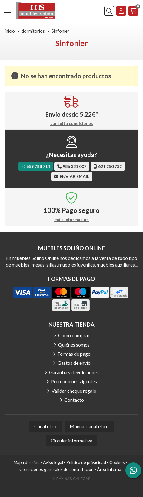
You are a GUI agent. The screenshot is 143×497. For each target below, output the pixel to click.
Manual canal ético (89, 426)
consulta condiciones (71, 123)
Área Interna (109, 469)
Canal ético (46, 426)
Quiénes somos (74, 345)
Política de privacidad (86, 462)
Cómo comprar (74, 335)
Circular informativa (71, 440)
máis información (71, 219)
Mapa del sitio (27, 462)
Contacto (74, 400)
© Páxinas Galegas (72, 479)
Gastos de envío (74, 363)
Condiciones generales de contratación (56, 469)
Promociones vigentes (74, 381)
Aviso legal (53, 462)
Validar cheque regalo (74, 391)
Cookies (117, 462)
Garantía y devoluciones (74, 372)
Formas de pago (74, 354)
